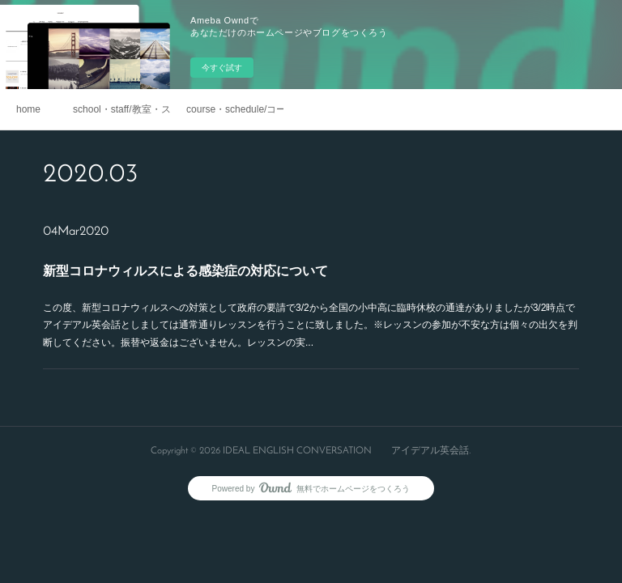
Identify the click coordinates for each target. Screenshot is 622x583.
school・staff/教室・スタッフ (121, 109)
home (28, 109)
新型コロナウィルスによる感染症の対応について (185, 271)
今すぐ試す (222, 67)
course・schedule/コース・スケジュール (234, 109)
